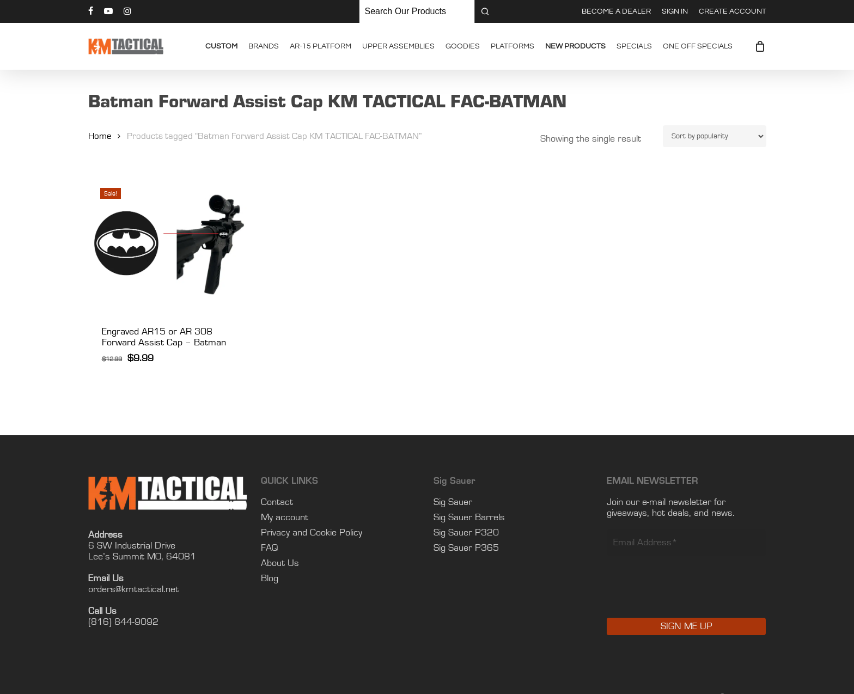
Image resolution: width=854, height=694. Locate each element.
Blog (269, 578)
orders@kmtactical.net (133, 589)
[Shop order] (714, 136)
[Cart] (760, 46)
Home (100, 136)
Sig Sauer (453, 502)
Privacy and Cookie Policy (311, 533)
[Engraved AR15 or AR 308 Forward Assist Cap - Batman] (168, 243)
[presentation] (689, 594)
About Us (280, 563)
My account (284, 517)
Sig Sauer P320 (466, 533)
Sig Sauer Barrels (469, 517)
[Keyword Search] (417, 11)
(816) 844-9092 (123, 622)
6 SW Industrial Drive (131, 546)
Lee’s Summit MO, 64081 (142, 557)
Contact (277, 502)
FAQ (269, 548)
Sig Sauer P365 (466, 548)
